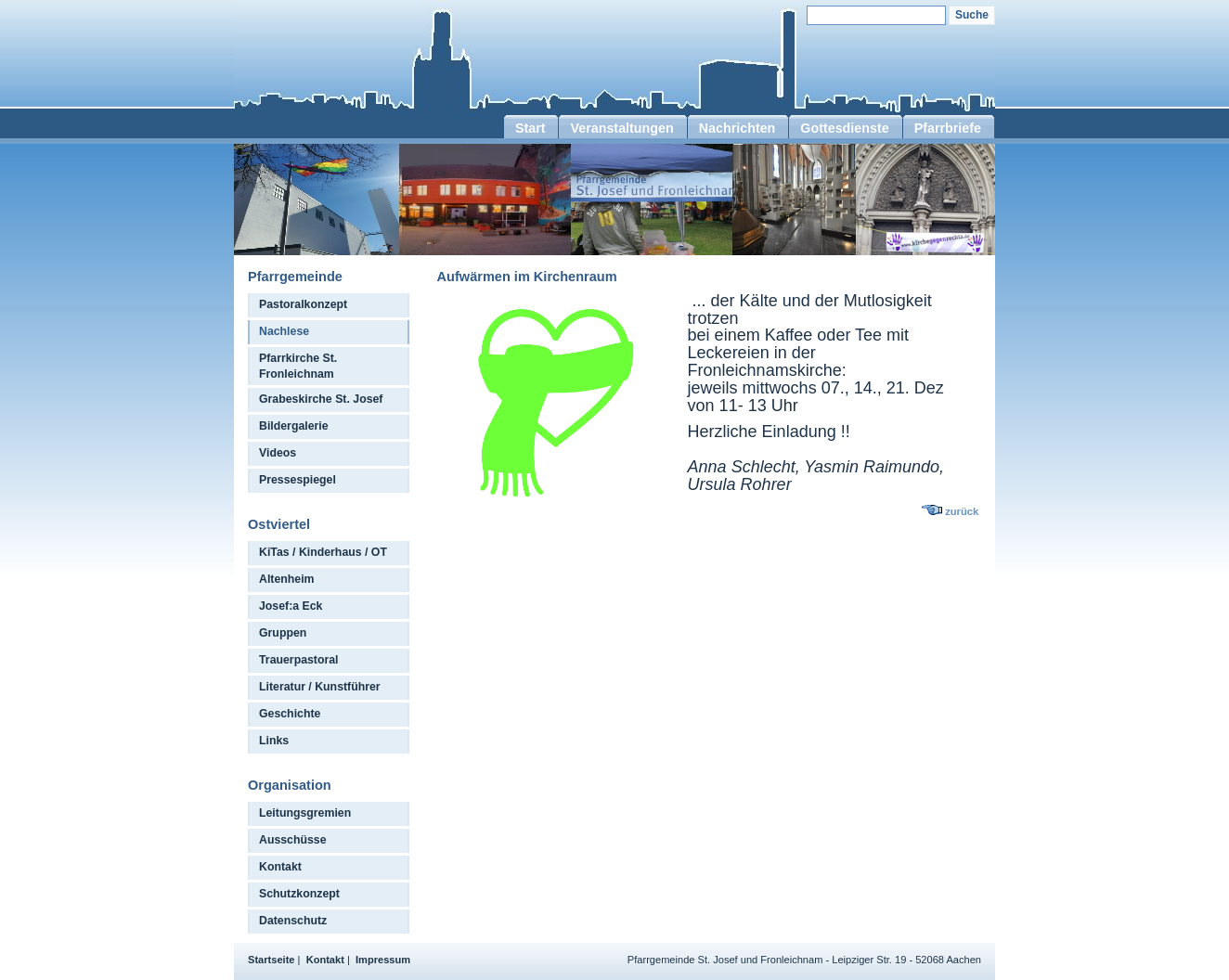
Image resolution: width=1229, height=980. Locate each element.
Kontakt (280, 866)
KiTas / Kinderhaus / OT (323, 552)
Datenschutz (293, 920)
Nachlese (284, 331)
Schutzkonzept (299, 893)
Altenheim (287, 579)
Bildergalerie (294, 425)
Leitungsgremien (305, 812)
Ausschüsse (293, 839)
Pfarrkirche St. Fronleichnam (298, 366)
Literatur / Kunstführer (320, 686)
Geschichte (289, 713)
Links (274, 740)
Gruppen (282, 632)
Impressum (383, 959)
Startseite (271, 959)
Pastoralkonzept (303, 304)
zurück (961, 511)
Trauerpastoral (299, 659)
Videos (277, 452)
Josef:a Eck (290, 606)
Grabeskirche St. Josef (320, 399)
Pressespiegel (297, 479)
